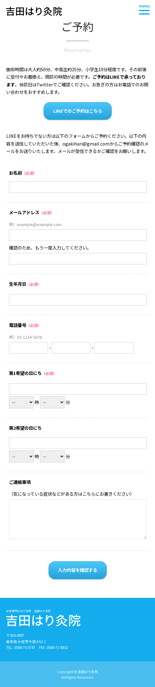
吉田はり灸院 (34, 11)
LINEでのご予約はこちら (77, 110)
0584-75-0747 (24, 647)
